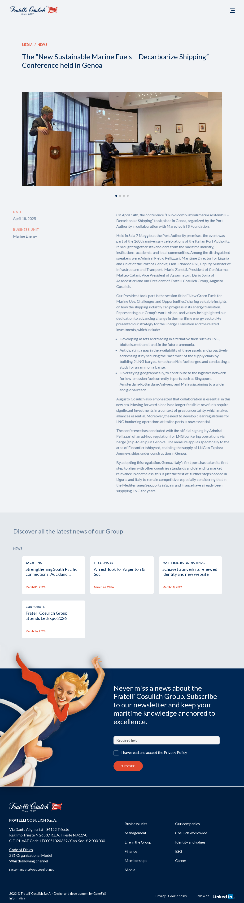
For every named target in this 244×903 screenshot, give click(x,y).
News (42, 44)
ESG (178, 851)
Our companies (187, 823)
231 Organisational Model (30, 855)
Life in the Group (138, 842)
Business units (136, 823)
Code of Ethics (21, 849)
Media (27, 44)
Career (180, 860)
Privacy (161, 896)
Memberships (136, 860)
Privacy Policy (175, 752)
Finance (131, 851)
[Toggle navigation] (232, 10)
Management (135, 833)
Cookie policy (177, 896)
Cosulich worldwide (191, 833)
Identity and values (190, 842)
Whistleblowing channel (28, 861)
